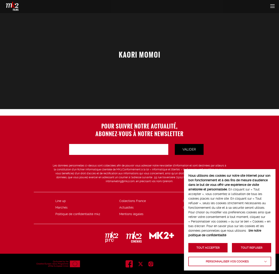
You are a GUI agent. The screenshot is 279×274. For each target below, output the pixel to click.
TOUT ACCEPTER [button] (208, 247)
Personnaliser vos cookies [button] (227, 261)
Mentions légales (131, 214)
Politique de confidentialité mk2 (77, 214)
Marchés (61, 207)
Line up (60, 201)
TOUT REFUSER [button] (251, 247)
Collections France (132, 201)
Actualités (126, 207)
